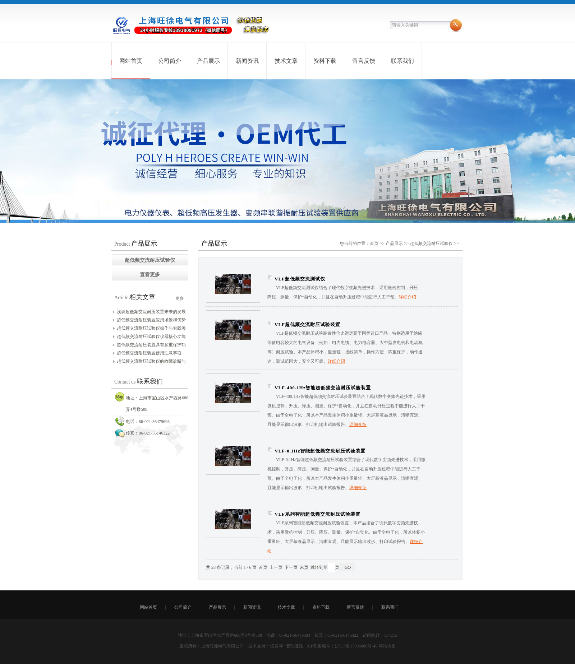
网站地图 (387, 646)
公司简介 (169, 61)
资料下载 (324, 61)
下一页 (291, 567)
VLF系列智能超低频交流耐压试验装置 (317, 514)
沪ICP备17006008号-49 (356, 646)
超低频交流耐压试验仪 (431, 243)
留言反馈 (363, 61)
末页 (304, 567)
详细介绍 (407, 297)
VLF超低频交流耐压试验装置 (307, 324)
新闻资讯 (247, 61)
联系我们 (402, 61)
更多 (179, 298)
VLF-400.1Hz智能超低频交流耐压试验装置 (323, 387)
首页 (374, 243)
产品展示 (208, 61)
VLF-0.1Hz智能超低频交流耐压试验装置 (320, 451)
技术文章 (286, 61)
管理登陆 (294, 646)
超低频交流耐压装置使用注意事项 (149, 353)
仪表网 (276, 646)
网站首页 (130, 61)
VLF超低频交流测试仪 (300, 279)
